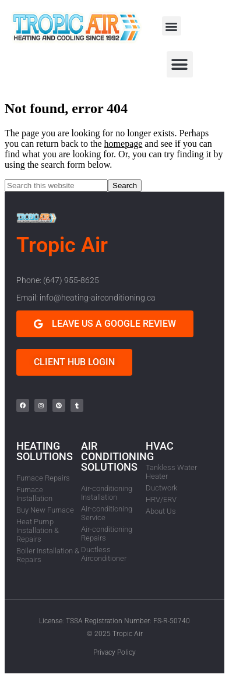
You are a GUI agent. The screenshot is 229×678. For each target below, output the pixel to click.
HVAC (160, 446)
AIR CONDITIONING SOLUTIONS (117, 456)
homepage (123, 144)
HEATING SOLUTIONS (44, 451)
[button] (171, 26)
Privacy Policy (114, 652)
